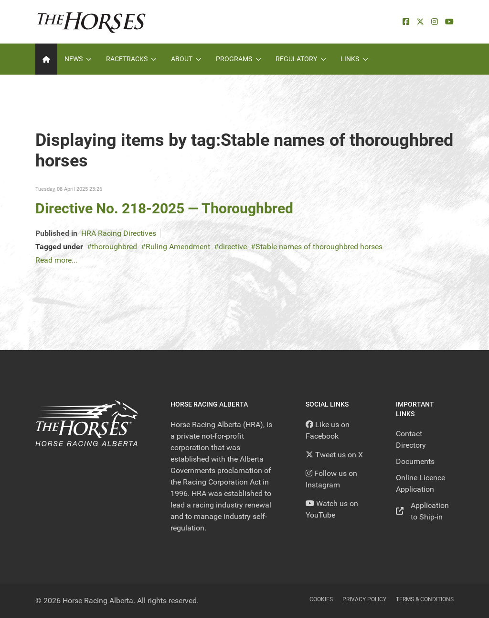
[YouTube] (449, 21)
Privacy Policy (364, 599)
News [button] (78, 59)
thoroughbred (114, 246)
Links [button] (354, 59)
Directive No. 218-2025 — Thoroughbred (164, 208)
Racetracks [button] (131, 59)
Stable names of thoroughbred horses (319, 246)
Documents (415, 461)
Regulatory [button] (301, 59)
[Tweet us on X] (334, 454)
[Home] (46, 59)
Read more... (56, 260)
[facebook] (406, 21)
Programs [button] (238, 59)
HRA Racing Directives (118, 233)
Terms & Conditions (425, 599)
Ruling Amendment (178, 246)
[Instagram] (434, 21)
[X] (420, 21)
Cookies (321, 599)
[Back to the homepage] (91, 22)
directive (233, 246)
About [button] (186, 59)
